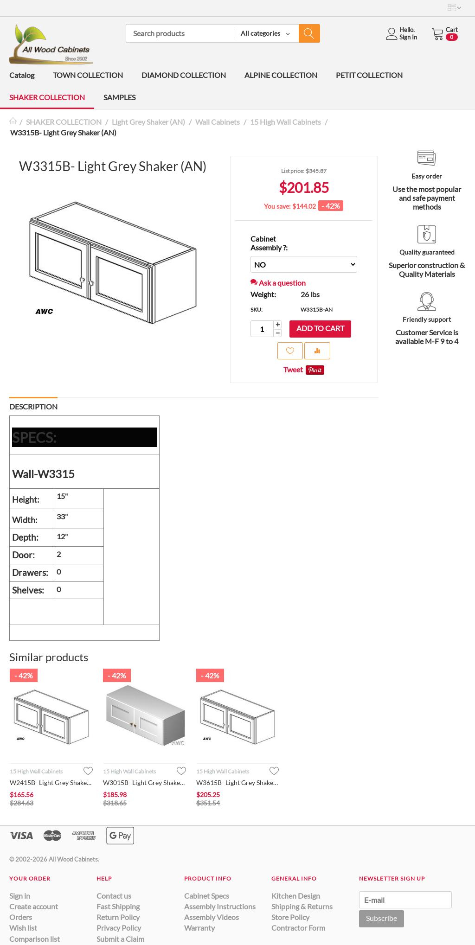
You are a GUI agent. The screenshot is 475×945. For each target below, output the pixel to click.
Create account (33, 906)
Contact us (113, 895)
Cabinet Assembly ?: (269, 243)
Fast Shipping (118, 906)
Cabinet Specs (206, 895)
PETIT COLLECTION (369, 74)
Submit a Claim (120, 938)
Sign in (19, 895)
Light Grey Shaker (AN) (148, 121)
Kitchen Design (295, 895)
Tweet (293, 369)
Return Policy (118, 917)
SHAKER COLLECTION (47, 97)
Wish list (23, 927)
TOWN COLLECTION (88, 74)
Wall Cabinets (217, 121)
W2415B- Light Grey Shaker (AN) (51, 782)
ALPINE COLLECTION (280, 74)
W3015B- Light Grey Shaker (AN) (144, 782)
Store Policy (290, 917)
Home (13, 121)
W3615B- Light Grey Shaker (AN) (237, 782)
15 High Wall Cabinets (285, 121)
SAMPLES (119, 97)
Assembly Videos (211, 917)
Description (33, 406)
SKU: (256, 309)
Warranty (199, 927)
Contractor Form (298, 927)
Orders (20, 917)
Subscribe (381, 917)
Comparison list (34, 938)
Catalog (21, 74)
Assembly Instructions (220, 906)
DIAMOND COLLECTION (183, 74)
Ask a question (278, 282)
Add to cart (320, 328)
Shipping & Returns (302, 906)
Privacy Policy (118, 927)
